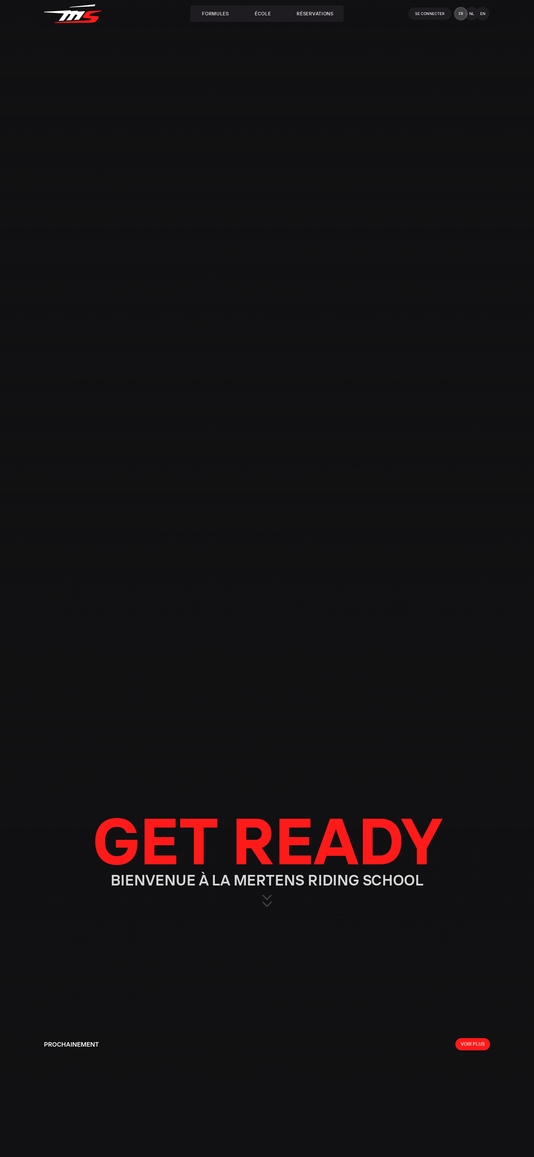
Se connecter (429, 13)
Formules (215, 14)
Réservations (315, 14)
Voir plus (473, 1044)
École (263, 14)
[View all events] (472, 1044)
